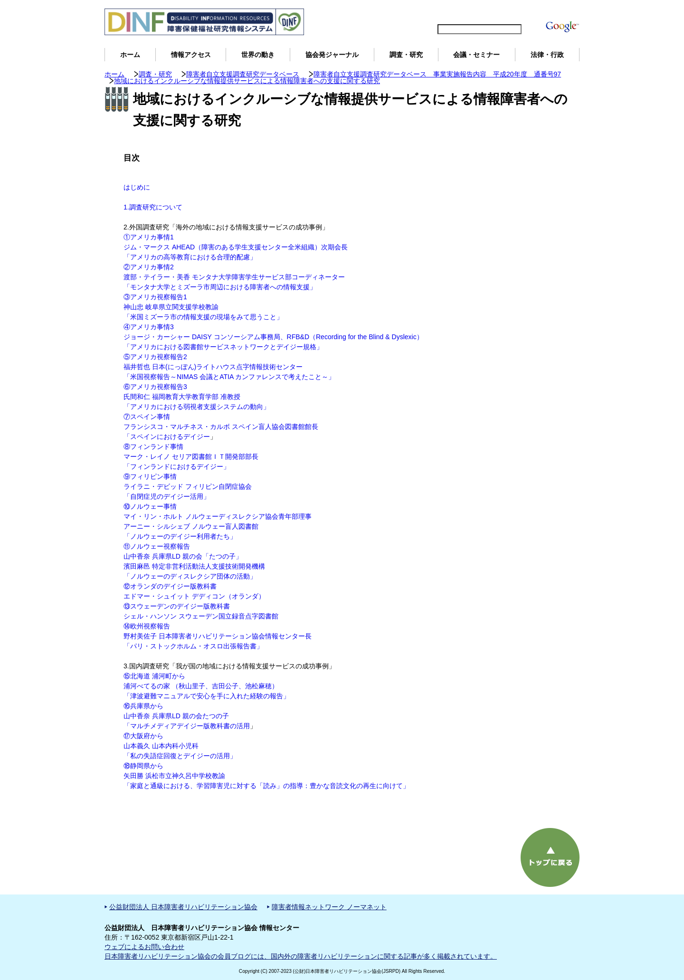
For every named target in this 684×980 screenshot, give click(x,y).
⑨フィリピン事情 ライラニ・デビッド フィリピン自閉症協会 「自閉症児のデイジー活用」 (188, 486)
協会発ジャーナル (332, 54)
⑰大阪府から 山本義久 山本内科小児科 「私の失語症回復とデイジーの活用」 (180, 746)
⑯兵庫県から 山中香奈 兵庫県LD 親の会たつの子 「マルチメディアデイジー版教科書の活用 (187, 716)
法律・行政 (547, 54)
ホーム (130, 54)
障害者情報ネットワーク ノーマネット (329, 907)
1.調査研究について (153, 207)
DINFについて (524, 12)
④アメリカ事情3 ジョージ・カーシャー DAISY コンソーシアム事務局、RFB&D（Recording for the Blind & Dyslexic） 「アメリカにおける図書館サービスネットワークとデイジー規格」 (273, 337)
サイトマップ (475, 12)
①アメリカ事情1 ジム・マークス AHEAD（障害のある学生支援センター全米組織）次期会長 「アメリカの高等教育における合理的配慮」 (236, 247)
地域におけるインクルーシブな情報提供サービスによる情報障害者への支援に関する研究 (247, 81)
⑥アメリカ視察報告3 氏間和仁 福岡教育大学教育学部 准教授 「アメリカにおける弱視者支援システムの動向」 (197, 396)
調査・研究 (406, 54)
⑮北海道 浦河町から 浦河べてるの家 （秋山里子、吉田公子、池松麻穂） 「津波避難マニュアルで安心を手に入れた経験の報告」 (207, 686)
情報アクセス (191, 54)
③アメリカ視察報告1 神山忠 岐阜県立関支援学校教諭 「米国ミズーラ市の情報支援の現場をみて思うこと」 (203, 307)
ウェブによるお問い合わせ (144, 947)
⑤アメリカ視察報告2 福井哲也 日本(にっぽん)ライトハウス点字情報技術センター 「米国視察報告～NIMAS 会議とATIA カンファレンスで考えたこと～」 (229, 367)
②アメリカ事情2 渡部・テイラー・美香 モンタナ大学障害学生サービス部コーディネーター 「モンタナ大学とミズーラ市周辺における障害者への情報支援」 (234, 277)
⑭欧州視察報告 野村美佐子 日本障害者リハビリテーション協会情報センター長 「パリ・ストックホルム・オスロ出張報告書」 (218, 636)
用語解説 (564, 12)
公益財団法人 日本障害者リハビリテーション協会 (183, 907)
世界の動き (258, 54)
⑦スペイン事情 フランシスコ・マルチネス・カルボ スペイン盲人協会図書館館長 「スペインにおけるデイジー (221, 426)
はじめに (137, 187)
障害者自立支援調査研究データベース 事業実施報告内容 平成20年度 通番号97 (437, 74)
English (436, 12)
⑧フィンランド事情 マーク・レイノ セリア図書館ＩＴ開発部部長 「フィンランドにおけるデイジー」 (191, 456)
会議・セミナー (476, 54)
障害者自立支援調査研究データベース (242, 74)
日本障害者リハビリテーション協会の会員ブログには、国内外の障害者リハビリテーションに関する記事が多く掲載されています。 (300, 956)
